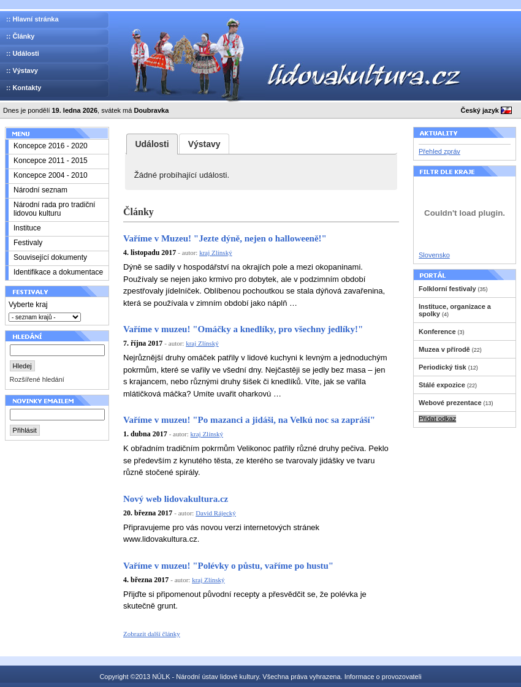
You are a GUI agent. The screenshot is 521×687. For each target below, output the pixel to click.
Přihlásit (25, 430)
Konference (437, 331)
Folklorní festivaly (447, 288)
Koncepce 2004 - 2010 (50, 175)
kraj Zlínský (215, 252)
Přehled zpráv (439, 151)
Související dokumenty (50, 257)
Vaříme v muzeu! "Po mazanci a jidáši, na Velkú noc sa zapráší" (249, 420)
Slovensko (434, 255)
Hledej (22, 366)
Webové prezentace (450, 402)
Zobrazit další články (151, 633)
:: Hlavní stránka (32, 19)
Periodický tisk (442, 367)
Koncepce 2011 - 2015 (50, 160)
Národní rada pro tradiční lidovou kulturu (54, 209)
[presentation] (152, 143)
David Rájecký (216, 513)
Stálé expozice (442, 385)
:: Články (20, 36)
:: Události (22, 53)
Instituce (27, 228)
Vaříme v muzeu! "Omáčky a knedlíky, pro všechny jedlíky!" (243, 329)
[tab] (152, 144)
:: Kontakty (23, 87)
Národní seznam (40, 190)
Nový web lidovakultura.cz (175, 499)
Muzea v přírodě (444, 349)
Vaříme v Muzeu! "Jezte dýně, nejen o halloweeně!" (225, 238)
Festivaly (27, 242)
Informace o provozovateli (383, 676)
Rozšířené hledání (37, 379)
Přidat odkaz (437, 418)
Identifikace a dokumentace (58, 272)
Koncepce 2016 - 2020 (50, 146)
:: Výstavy (22, 70)
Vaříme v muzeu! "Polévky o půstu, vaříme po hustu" (228, 566)
